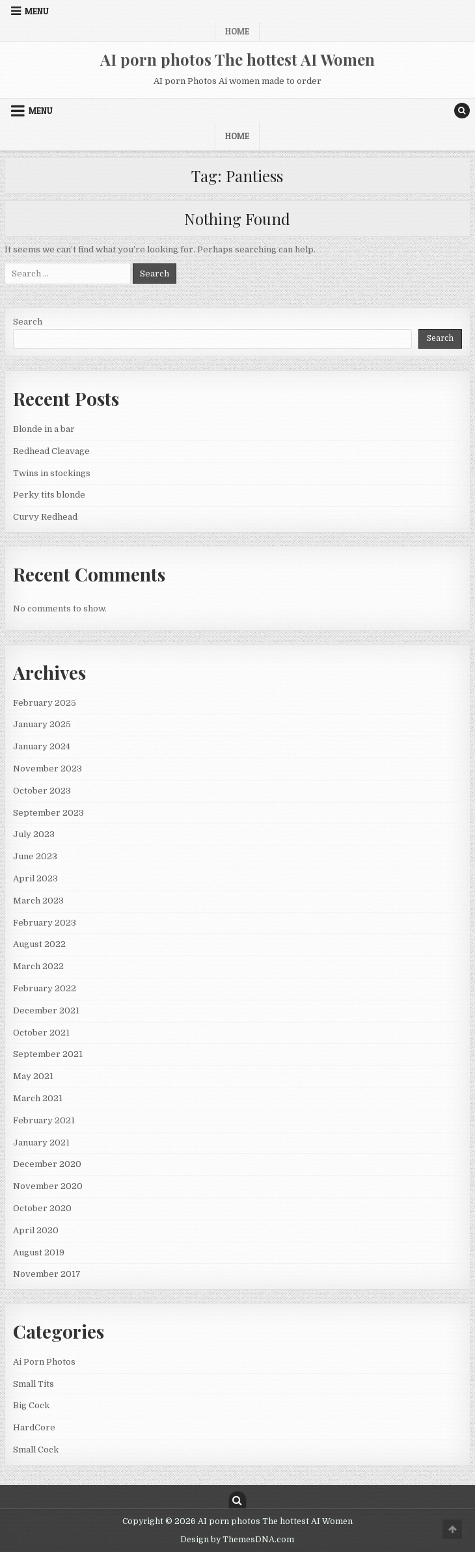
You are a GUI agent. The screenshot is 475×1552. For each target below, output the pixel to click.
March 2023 (38, 900)
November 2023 (47, 768)
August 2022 (39, 944)
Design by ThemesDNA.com (237, 1539)
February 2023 (44, 923)
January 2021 (41, 1142)
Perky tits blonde (49, 495)
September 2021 (48, 1054)
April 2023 (35, 878)
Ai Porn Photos (44, 1362)
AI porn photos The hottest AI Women (237, 59)
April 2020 (36, 1230)
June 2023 (35, 856)
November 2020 (48, 1186)
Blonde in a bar (44, 429)
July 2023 (34, 834)
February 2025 (44, 703)
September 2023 (48, 813)
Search (27, 322)
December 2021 (46, 1010)
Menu (37, 11)
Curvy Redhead (45, 517)
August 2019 (38, 1252)
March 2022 (38, 966)
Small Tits (33, 1384)
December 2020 (47, 1164)
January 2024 (41, 746)
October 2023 (42, 791)
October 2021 (41, 1032)
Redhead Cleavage (51, 451)
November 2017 (47, 1274)
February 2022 (44, 988)
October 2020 (42, 1208)
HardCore (34, 1427)
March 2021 (37, 1098)
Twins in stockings (51, 473)
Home (237, 31)
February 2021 (44, 1120)
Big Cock (31, 1405)
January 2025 (42, 724)
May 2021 (33, 1076)
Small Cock (36, 1449)
